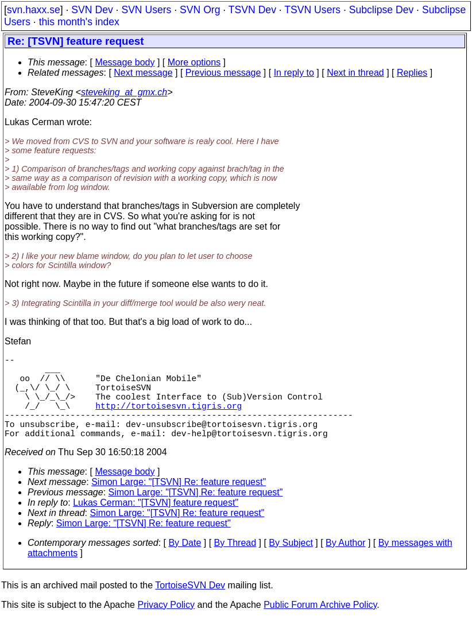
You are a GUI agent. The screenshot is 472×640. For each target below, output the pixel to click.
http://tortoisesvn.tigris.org (168, 419)
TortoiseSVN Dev (190, 606)
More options (194, 62)
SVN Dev (92, 9)
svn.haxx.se (33, 9)
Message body (124, 62)
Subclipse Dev (381, 9)
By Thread (235, 563)
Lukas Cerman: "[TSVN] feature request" (155, 523)
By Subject (290, 563)
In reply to (294, 72)
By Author (345, 563)
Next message (143, 72)
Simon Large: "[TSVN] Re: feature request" (178, 502)
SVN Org (200, 9)
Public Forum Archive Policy (320, 625)
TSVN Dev (252, 9)
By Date (184, 563)
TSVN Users (312, 9)
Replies (412, 72)
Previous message (223, 72)
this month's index (79, 22)
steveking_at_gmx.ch (124, 92)
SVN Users (146, 9)
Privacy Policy (166, 625)
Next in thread (355, 72)
